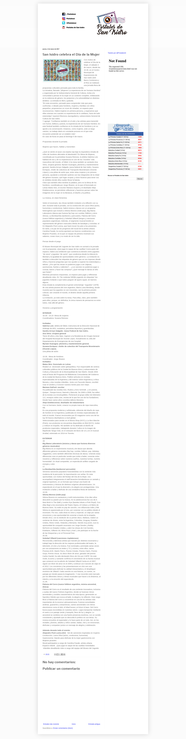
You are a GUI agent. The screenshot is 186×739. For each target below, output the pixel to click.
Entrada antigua (94, 724)
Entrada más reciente (51, 724)
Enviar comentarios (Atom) (63, 728)
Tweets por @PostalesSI (117, 53)
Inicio (74, 724)
